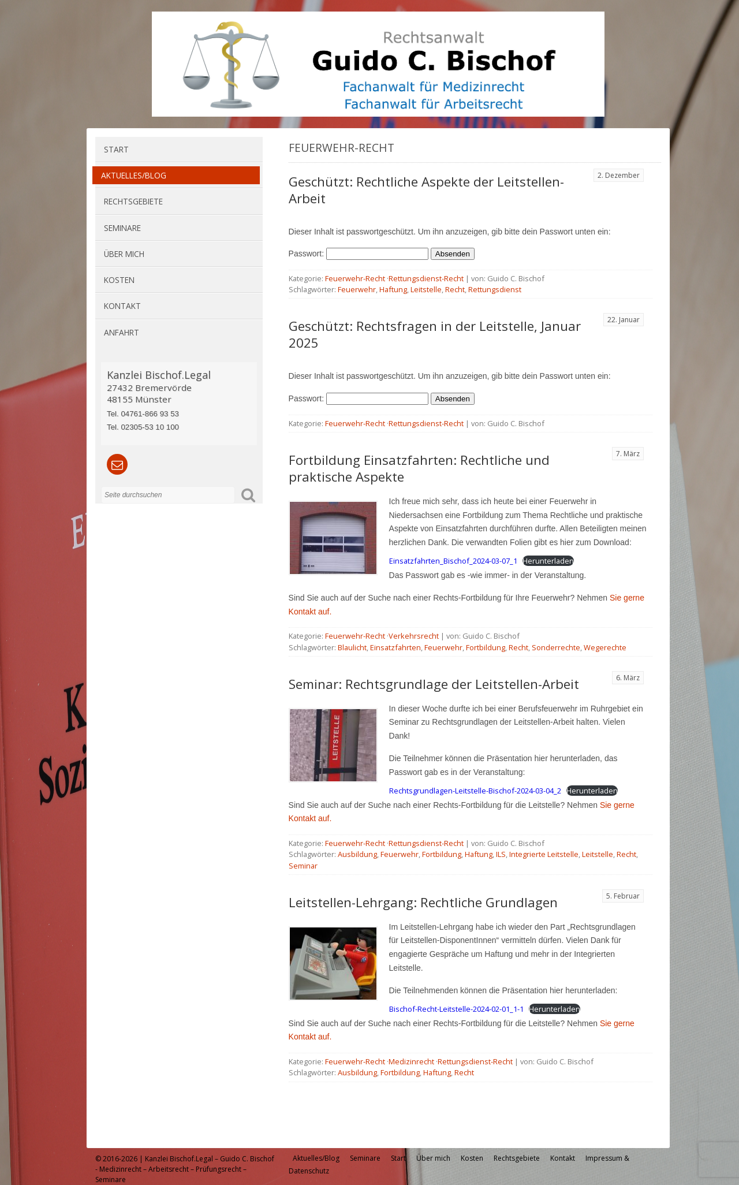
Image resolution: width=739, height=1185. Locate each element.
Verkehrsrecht (414, 636)
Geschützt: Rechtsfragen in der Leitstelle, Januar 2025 (435, 334)
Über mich (124, 253)
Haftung (393, 289)
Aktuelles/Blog (133, 175)
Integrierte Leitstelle (543, 854)
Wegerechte (605, 647)
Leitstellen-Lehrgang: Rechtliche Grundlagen (423, 902)
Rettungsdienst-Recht (426, 278)
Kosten (119, 279)
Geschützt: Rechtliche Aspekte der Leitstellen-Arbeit (426, 190)
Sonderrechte (556, 647)
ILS (501, 854)
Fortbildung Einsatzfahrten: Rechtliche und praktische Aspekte (419, 468)
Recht (455, 289)
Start (116, 149)
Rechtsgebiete (133, 201)
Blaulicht (352, 647)
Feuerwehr (357, 289)
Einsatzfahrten (395, 647)
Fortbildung (485, 647)
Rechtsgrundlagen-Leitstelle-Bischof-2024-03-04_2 (475, 790)
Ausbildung (357, 854)
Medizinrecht (411, 1061)
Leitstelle (426, 289)
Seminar (303, 865)
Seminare (122, 227)
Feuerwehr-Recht (355, 278)
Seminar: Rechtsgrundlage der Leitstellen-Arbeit (434, 684)
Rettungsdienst (494, 289)
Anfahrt (121, 332)
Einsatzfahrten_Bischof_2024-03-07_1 (453, 561)
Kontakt (122, 305)
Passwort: (358, 253)
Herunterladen (548, 561)
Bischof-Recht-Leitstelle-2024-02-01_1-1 (456, 1009)
